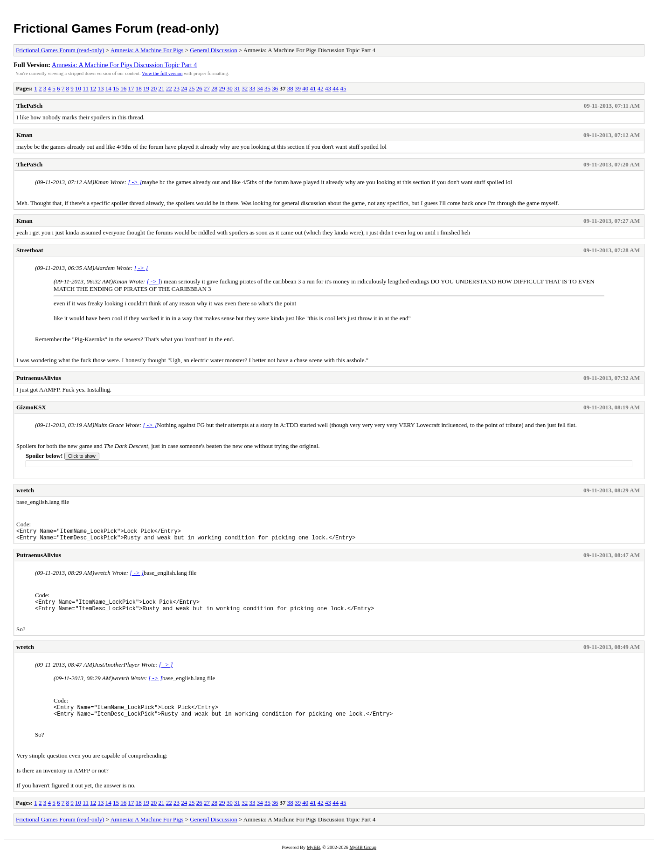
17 (131, 88)
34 (260, 88)
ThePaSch (29, 105)
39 (298, 88)
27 (207, 88)
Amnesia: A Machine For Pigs (147, 50)
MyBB (313, 855)
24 (184, 88)
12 (93, 88)
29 (222, 88)
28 (214, 88)
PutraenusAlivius (38, 377)
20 (154, 88)
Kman (24, 134)
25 (191, 88)
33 (252, 88)
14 (108, 88)
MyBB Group (362, 855)
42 (321, 88)
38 (290, 88)
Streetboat (29, 250)
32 (245, 88)
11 (86, 88)
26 (199, 88)
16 (123, 88)
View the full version (162, 73)
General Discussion (213, 50)
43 (328, 88)
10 (78, 88)
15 (116, 88)
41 (313, 88)
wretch (25, 490)
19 (146, 88)
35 (267, 88)
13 (100, 88)
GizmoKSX (31, 407)
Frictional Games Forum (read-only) (116, 28)
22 (169, 88)
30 (230, 88)
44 (335, 88)
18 (139, 88)
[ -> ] (135, 182)
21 (161, 88)
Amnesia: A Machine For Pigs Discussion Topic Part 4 (124, 65)
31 (237, 88)
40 (305, 88)
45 (343, 88)
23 (176, 88)
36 (275, 88)
